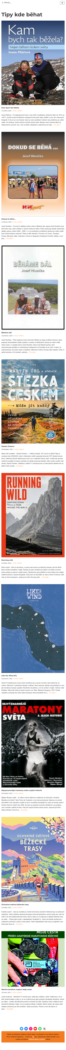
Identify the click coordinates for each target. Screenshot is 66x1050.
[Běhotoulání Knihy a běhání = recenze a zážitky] (7, 2)
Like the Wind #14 (9, 678)
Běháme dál (6, 335)
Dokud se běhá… (8, 221)
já (33, 1040)
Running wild (7, 563)
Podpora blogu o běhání (37, 1042)
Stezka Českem (7, 449)
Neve (33, 1048)
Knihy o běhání (17, 111)
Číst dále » (10, 127)
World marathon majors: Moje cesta (16, 993)
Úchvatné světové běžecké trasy (15, 908)
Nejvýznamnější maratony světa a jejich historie (21, 793)
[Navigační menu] (62, 2)
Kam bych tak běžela (10, 108)
